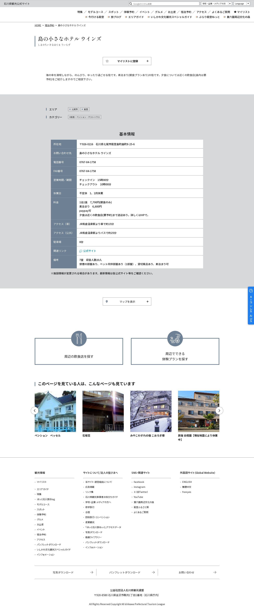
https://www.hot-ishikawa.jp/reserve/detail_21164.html (151, 414)
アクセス (201, 12)
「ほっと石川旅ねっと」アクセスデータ (103, 527)
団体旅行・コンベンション (97, 517)
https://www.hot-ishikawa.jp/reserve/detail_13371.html (103, 414)
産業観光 (89, 522)
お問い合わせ (186, 572)
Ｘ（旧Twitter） (141, 491)
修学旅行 (89, 507)
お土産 (172, 12)
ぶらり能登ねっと (209, 17)
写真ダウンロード (93, 532)
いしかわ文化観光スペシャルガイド (171, 17)
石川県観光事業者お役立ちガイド (101, 497)
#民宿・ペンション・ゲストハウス (84, 117)
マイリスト (243, 12)
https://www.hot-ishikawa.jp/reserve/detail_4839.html (198, 416)
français (186, 491)
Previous (35, 411)
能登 (86, 109)
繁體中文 (186, 486)
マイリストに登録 (127, 61)
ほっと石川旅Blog (46, 499)
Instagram (139, 486)
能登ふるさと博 (141, 507)
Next (219, 411)
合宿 (87, 512)
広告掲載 (89, 486)
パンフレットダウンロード (49, 544)
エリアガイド (136, 17)
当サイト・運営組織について (98, 481)
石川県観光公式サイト (23, 14)
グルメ (159, 12)
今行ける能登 (96, 17)
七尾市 (75, 109)
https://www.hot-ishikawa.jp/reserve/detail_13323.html (55, 414)
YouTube (138, 497)
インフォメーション (45, 554)
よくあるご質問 (221, 12)
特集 (80, 12)
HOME (38, 25)
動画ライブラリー (93, 537)
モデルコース (95, 12)
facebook (139, 481)
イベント (144, 12)
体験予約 (129, 12)
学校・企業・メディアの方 (214, 3)
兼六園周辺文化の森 (238, 17)
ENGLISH (187, 481)
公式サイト (89, 251)
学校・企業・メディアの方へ (98, 502)
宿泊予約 (186, 12)
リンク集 (89, 491)
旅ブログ (116, 17)
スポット (113, 12)
